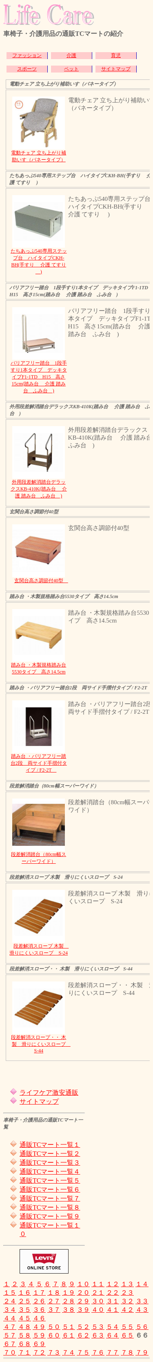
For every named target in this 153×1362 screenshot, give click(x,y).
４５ (24, 1318)
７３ (53, 1352)
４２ (127, 1309)
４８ (24, 1326)
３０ (97, 1301)
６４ (112, 1335)
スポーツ (27, 69)
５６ (142, 1326)
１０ (83, 1284)
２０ (83, 1292)
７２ (39, 1352)
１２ (112, 1284)
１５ (9, 1292)
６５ (127, 1335)
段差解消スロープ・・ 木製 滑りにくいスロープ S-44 (41, 1044)
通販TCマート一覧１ (50, 1144)
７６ (97, 1352)
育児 (116, 55)
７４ (68, 1352)
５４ (112, 1326)
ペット (71, 69)
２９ (83, 1301)
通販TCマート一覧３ (50, 1162)
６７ (9, 1343)
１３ (127, 1284)
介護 (71, 55)
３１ (112, 1301)
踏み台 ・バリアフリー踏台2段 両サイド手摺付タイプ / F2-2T (39, 763)
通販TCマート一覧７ (50, 1198)
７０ (9, 1352)
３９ (83, 1309)
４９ (39, 1326)
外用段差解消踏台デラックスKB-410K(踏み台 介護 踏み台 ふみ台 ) (39, 489)
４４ (9, 1318)
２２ (112, 1292)
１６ (24, 1292)
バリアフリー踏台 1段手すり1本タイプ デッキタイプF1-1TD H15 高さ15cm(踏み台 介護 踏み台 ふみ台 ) (39, 377)
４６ (39, 1318)
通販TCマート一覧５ (50, 1180)
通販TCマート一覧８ (50, 1207)
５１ (68, 1326)
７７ (112, 1352)
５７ (9, 1335)
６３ (97, 1335)
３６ (39, 1309)
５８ (24, 1335)
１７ (39, 1292)
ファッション (27, 55)
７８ (127, 1352)
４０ (97, 1309)
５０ (53, 1326)
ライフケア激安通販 (49, 1092)
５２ (83, 1326)
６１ (68, 1335)
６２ (83, 1335)
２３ (127, 1292)
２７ (53, 1301)
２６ (39, 1301)
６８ (24, 1343)
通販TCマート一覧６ (50, 1189)
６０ (53, 1335)
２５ (24, 1301)
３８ (68, 1309)
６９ (39, 1343)
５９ (39, 1335)
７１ (24, 1352)
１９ (68, 1292)
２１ (97, 1292)
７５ (83, 1352)
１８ (53, 1292)
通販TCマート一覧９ (50, 1216)
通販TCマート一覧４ (50, 1171)
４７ (9, 1326)
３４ (9, 1309)
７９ (142, 1352)
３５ (24, 1309)
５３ (97, 1326)
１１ (97, 1284)
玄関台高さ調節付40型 (41, 580)
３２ (127, 1301)
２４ (9, 1301)
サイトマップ (116, 69)
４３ (142, 1309)
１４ (142, 1284)
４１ (112, 1309)
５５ (127, 1326)
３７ (53, 1309)
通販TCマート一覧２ (50, 1153)
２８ (68, 1301)
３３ (142, 1301)
